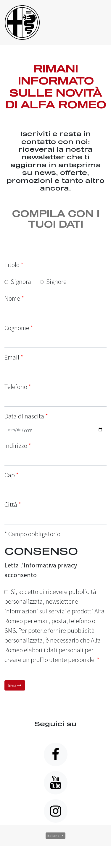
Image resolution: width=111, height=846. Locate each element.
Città (10, 504)
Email (11, 357)
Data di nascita (26, 416)
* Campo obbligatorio (32, 534)
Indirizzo (15, 445)
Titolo (13, 265)
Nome (12, 298)
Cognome (16, 328)
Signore (53, 281)
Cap (9, 475)
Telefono (15, 387)
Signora (17, 281)
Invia (14, 685)
